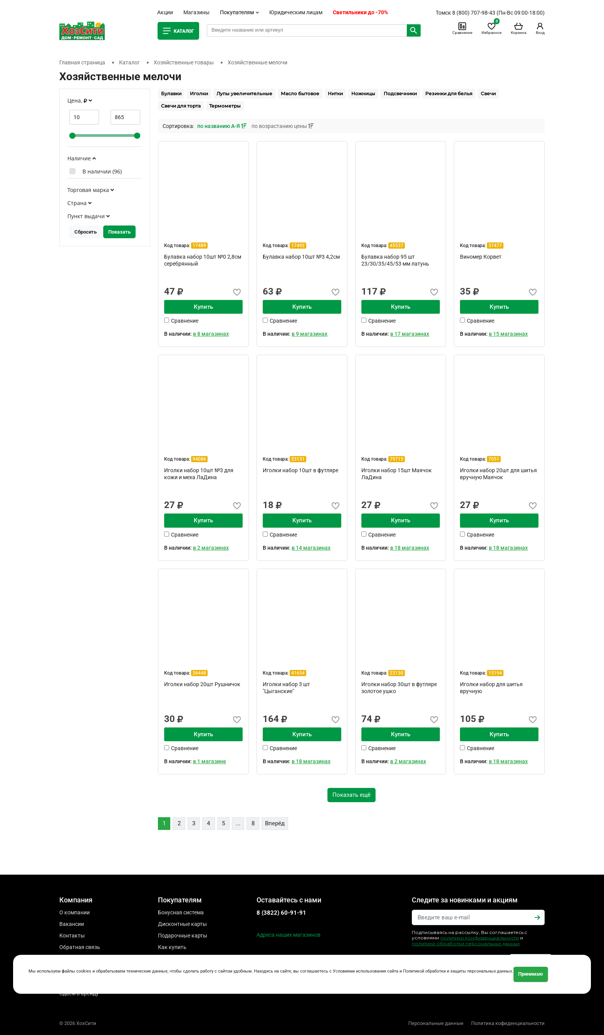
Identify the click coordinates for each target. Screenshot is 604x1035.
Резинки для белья (448, 93)
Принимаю (530, 974)
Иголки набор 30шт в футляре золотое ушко (399, 687)
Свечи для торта (181, 106)
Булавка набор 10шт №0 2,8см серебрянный (202, 260)
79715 (396, 459)
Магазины (196, 12)
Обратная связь (79, 947)
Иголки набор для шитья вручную (491, 687)
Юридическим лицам (295, 12)
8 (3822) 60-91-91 (281, 912)
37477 (495, 245)
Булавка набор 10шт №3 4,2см (301, 257)
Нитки (335, 93)
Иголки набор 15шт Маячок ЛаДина (396, 473)
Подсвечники (400, 93)
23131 (298, 459)
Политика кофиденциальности (508, 1023)
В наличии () (102, 171)
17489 (199, 245)
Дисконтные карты (182, 924)
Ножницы (363, 93)
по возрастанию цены (283, 126)
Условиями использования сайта (365, 971)
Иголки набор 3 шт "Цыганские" (286, 687)
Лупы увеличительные (244, 93)
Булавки (171, 93)
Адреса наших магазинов (288, 935)
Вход (540, 28)
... (238, 823)
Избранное (492, 28)
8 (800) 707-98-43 (473, 13)
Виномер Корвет (481, 257)
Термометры (225, 106)
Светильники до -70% (360, 12)
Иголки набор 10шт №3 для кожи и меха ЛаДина (198, 473)
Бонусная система (181, 912)
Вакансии (71, 924)
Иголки (199, 93)
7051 (493, 459)
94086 (199, 459)
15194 (495, 673)
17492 (298, 245)
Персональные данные (435, 1023)
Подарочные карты (182, 935)
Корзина (518, 28)
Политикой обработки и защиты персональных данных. (458, 971)
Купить (203, 306)
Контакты (72, 935)
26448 (199, 673)
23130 (396, 673)
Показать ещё (351, 794)
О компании (74, 912)
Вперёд (275, 823)
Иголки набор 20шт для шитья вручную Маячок (498, 473)
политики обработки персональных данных (466, 943)
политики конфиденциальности (479, 938)
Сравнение (462, 28)
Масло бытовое (300, 93)
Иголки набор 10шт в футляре (300, 470)
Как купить (172, 947)
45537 (396, 245)
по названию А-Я (222, 126)
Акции (165, 12)
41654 (298, 673)
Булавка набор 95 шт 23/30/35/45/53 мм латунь (395, 260)
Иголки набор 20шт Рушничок (202, 684)
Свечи (488, 93)
